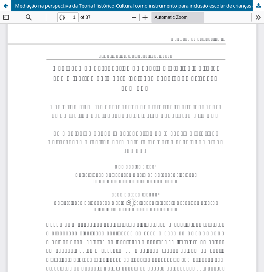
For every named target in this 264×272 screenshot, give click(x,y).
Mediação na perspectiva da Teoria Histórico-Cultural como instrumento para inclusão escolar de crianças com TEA (139, 5)
